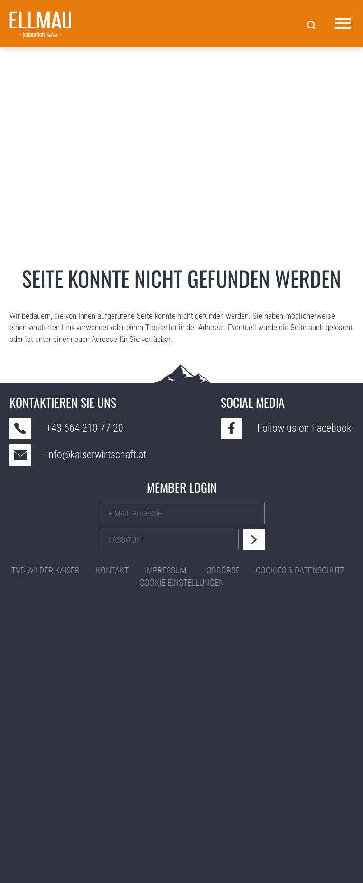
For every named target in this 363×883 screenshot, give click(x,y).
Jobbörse (221, 570)
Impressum (165, 570)
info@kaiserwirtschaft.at (96, 454)
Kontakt (112, 570)
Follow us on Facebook (304, 428)
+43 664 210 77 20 (84, 428)
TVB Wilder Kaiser (45, 570)
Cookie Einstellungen (182, 583)
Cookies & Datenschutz (300, 570)
